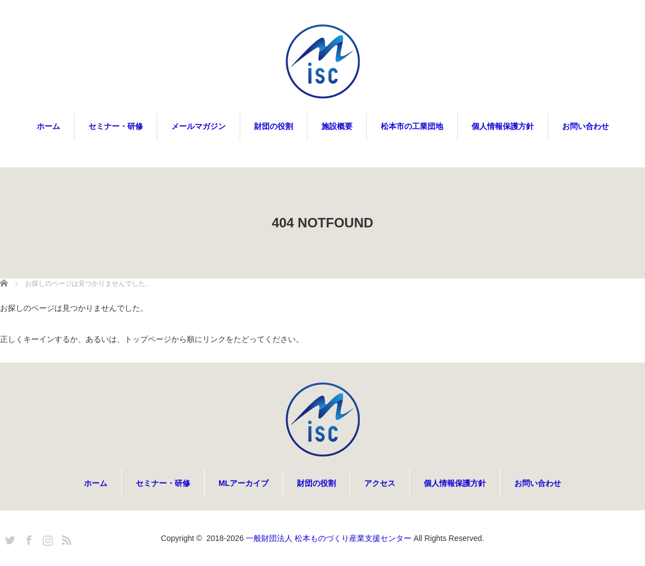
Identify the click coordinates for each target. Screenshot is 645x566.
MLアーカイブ (244, 483)
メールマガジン (198, 126)
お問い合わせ (585, 126)
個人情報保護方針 (503, 126)
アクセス (379, 483)
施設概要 (337, 126)
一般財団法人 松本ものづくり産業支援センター (328, 538)
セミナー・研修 (115, 126)
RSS (65, 538)
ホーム (48, 126)
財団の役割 (273, 126)
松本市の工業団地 (412, 126)
